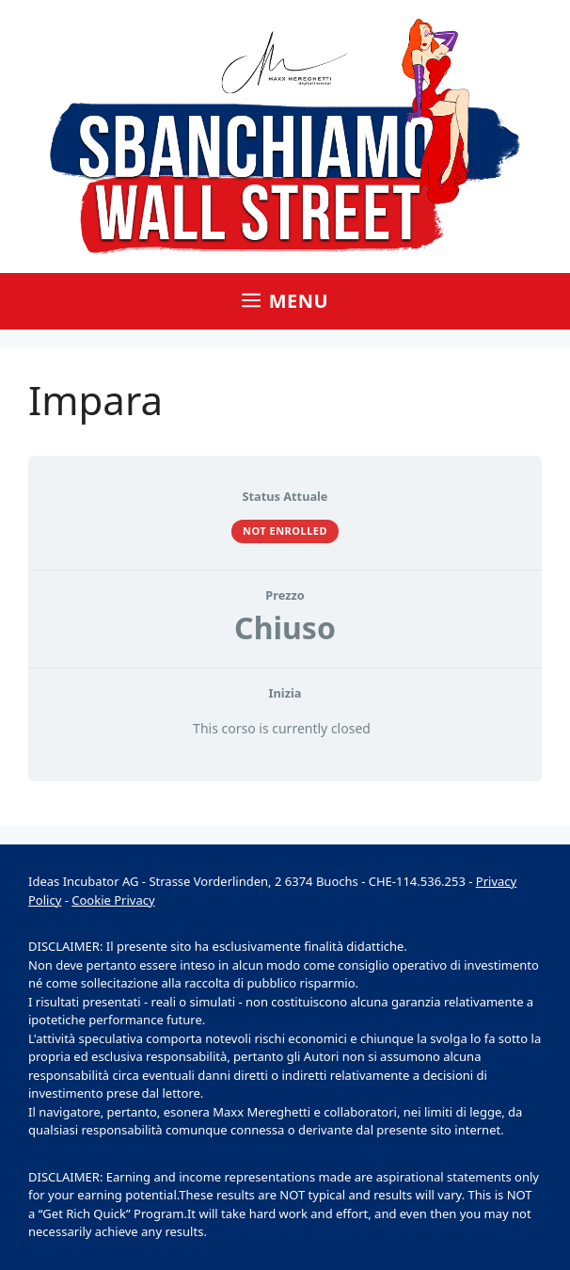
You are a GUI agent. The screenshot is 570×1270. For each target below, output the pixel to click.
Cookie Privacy (112, 900)
